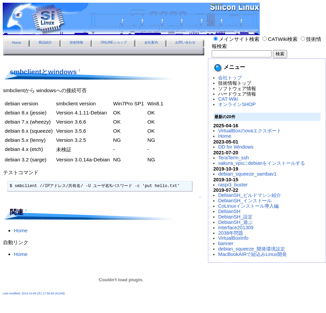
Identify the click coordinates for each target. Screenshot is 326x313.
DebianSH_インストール (245, 200)
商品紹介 (45, 42)
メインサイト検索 (236, 39)
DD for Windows (235, 147)
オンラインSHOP (237, 104)
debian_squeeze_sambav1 (247, 174)
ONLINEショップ (113, 42)
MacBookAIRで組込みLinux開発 (252, 254)
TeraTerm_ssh (233, 157)
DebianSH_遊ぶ (235, 222)
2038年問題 (230, 233)
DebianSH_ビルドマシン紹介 (249, 195)
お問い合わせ (185, 42)
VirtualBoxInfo (233, 238)
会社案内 (151, 42)
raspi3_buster (233, 184)
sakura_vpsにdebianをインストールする (261, 163)
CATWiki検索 (280, 39)
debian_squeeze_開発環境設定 (251, 249)
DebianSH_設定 (235, 216)
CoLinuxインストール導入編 (248, 206)
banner (225, 243)
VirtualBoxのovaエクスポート (249, 130)
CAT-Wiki (228, 99)
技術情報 (76, 42)
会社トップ (230, 77)
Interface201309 (235, 227)
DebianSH (229, 211)
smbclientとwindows (43, 72)
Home (16, 43)
